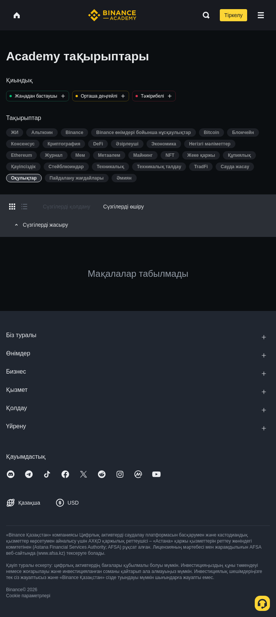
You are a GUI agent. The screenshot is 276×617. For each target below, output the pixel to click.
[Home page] (112, 15)
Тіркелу (233, 15)
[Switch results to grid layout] (12, 206)
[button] (260, 15)
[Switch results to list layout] (24, 206)
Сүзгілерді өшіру (123, 207)
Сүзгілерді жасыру (40, 225)
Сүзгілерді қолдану (66, 207)
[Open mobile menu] (261, 15)
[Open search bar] (204, 15)
